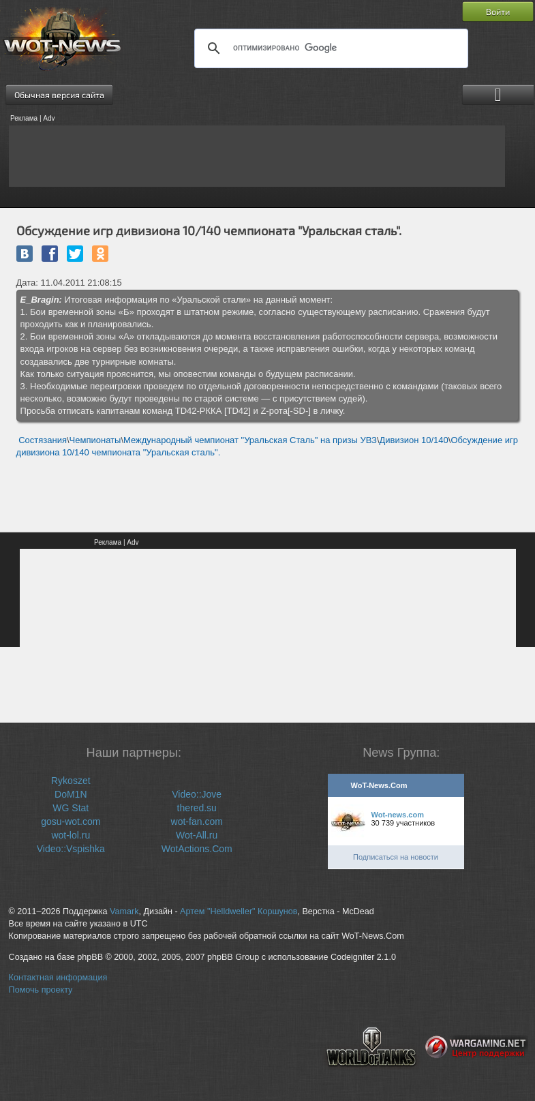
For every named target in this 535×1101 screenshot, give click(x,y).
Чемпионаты (95, 440)
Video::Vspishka (71, 848)
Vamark (124, 911)
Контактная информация (58, 977)
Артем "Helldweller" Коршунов (238, 911)
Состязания (42, 440)
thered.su (197, 807)
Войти (498, 11)
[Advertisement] (257, 156)
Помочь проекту (41, 990)
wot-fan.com (197, 821)
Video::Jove (196, 794)
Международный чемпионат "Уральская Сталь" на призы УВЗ (250, 440)
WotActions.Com (197, 848)
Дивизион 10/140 (414, 440)
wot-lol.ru (70, 835)
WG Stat (70, 807)
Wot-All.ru (196, 835)
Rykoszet (71, 780)
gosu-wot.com (70, 821)
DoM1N (71, 794)
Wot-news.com (397, 815)
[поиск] (329, 48)
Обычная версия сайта (59, 94)
